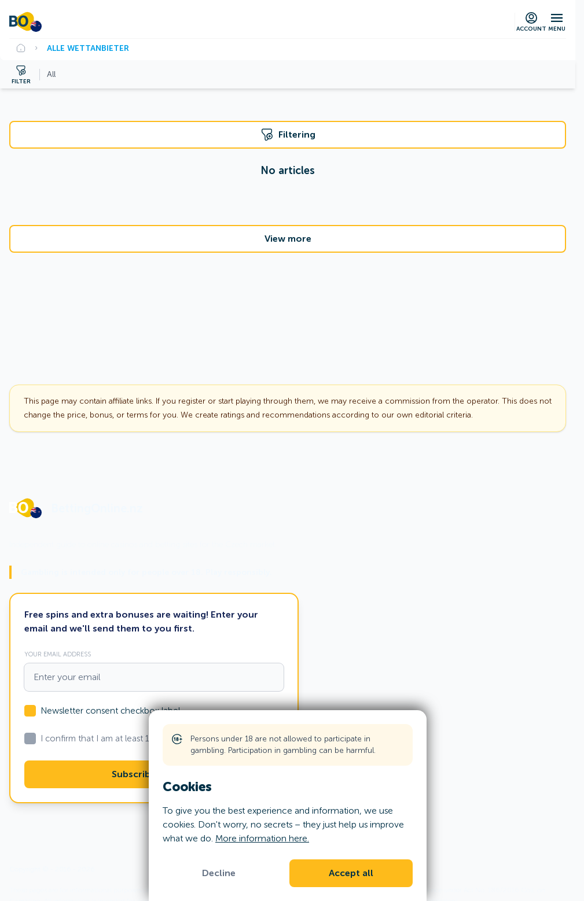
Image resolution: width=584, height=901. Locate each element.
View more (288, 239)
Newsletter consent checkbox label (110, 710)
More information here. (262, 838)
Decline (219, 873)
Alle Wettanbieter (88, 48)
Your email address (57, 654)
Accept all (351, 873)
